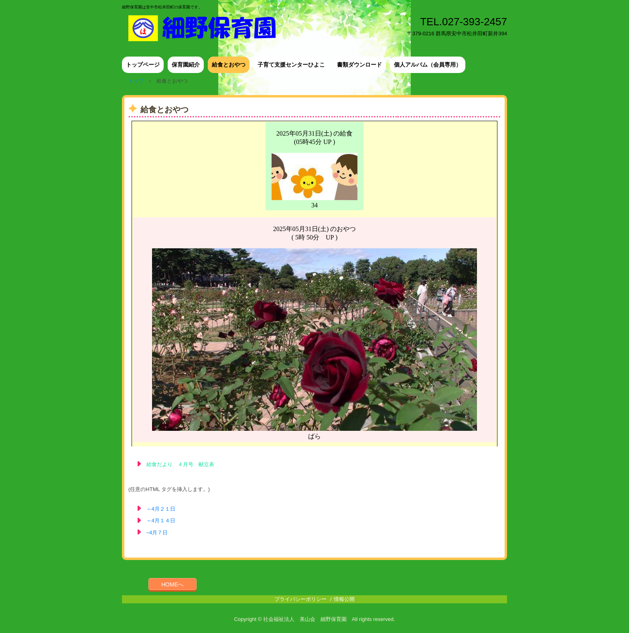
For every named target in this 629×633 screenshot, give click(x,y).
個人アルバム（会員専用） (427, 64)
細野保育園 (207, 28)
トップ (136, 81)
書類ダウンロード (359, 64)
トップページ (143, 64)
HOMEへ (172, 584)
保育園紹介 (186, 64)
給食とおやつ (229, 64)
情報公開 (344, 599)
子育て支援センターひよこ (291, 64)
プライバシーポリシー (300, 599)
